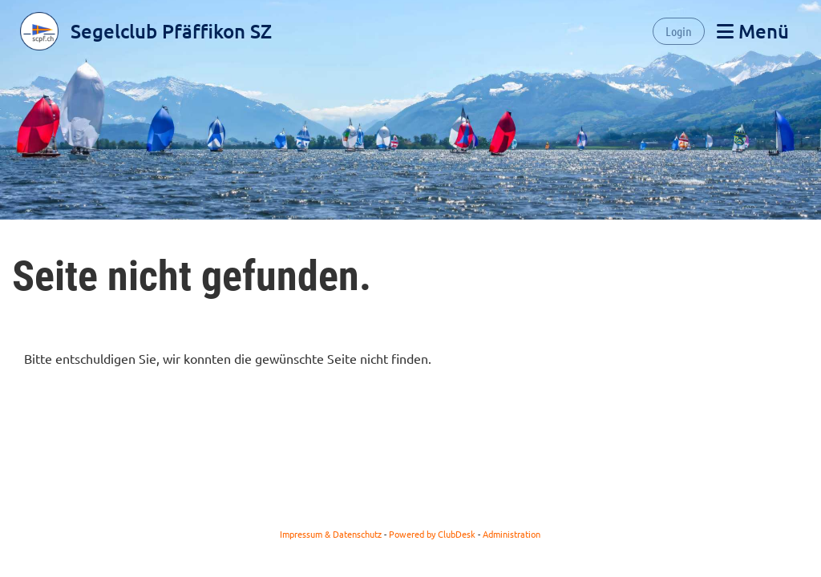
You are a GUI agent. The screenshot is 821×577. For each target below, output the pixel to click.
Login (678, 30)
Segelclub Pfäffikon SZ (171, 30)
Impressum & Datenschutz (331, 533)
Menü (753, 30)
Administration (511, 533)
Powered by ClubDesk (432, 533)
